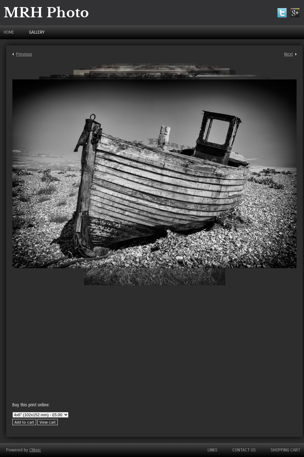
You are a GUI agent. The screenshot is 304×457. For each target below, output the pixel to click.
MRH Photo (46, 12)
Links (212, 450)
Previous (24, 54)
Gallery (36, 32)
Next (288, 54)
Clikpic (35, 450)
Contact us (244, 450)
